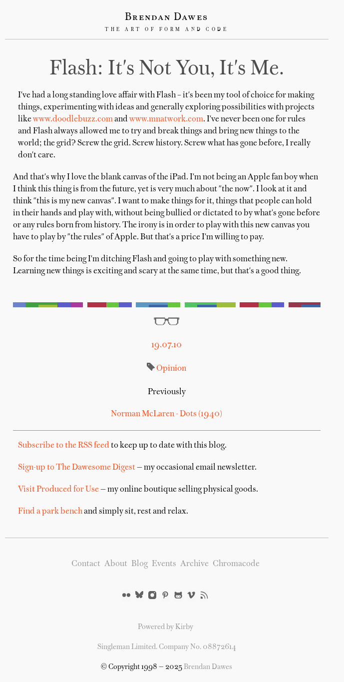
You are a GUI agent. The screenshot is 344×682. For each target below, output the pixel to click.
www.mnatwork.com (166, 119)
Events (164, 564)
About (115, 564)
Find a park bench (50, 512)
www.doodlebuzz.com (73, 119)
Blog (139, 564)
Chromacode (236, 564)
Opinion (171, 369)
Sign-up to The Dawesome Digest (76, 468)
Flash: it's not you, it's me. (166, 69)
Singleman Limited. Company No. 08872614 (166, 647)
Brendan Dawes (166, 17)
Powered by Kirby (165, 627)
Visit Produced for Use (58, 490)
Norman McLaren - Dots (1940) (166, 414)
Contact (85, 564)
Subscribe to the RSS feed (63, 446)
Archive (194, 564)
